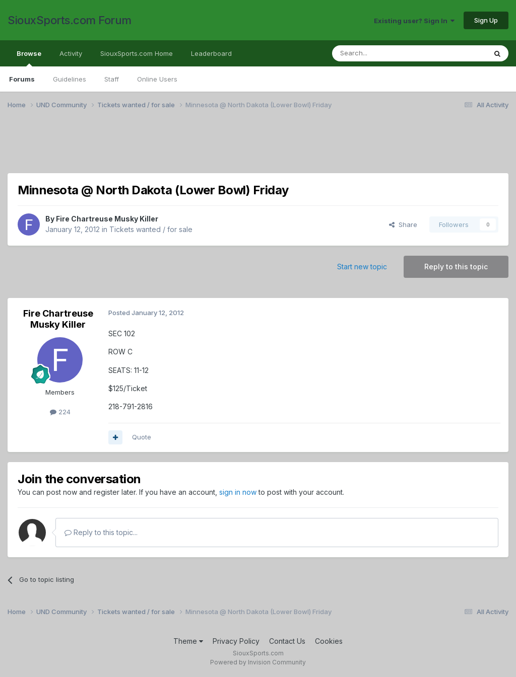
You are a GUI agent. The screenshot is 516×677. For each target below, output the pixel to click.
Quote (141, 437)
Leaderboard (211, 53)
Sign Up (486, 20)
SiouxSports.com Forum (70, 20)
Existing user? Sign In (414, 21)
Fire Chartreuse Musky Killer (107, 218)
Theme (188, 641)
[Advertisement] (258, 147)
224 (60, 412)
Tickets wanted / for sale (150, 229)
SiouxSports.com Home (136, 53)
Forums (22, 79)
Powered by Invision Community (258, 662)
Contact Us (287, 641)
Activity (70, 53)
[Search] (383, 53)
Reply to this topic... (101, 532)
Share (403, 224)
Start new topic (362, 266)
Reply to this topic (456, 266)
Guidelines (69, 79)
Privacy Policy (236, 641)
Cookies (329, 641)
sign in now (237, 492)
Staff (111, 79)
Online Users (157, 79)
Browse (29, 57)
